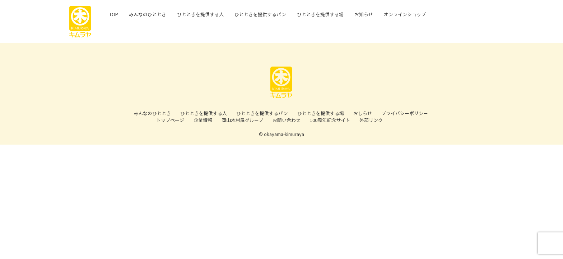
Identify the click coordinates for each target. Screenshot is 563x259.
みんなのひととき (152, 113)
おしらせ (362, 113)
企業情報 (203, 120)
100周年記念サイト (330, 120)
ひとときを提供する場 (320, 113)
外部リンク (371, 120)
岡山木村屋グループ (242, 120)
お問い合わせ (287, 120)
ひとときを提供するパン (262, 113)
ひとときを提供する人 (203, 113)
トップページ (170, 120)
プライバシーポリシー (404, 113)
